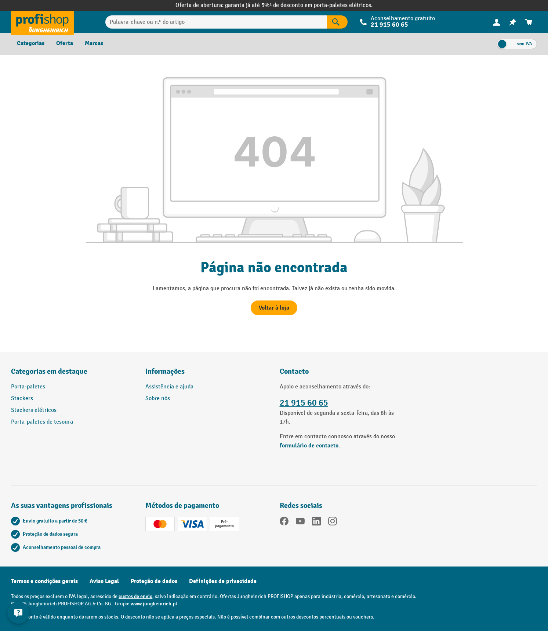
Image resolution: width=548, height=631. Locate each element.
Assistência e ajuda (169, 386)
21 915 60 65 (389, 25)
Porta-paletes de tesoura (42, 421)
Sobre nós (157, 398)
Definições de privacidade (223, 581)
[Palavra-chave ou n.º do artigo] (216, 22)
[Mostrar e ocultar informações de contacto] (18, 613)
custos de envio (135, 596)
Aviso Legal (104, 581)
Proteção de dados (154, 581)
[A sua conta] (497, 22)
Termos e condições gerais (44, 581)
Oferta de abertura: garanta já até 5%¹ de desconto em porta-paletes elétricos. (274, 5)
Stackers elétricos (34, 410)
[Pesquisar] (337, 22)
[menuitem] (497, 22)
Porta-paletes (28, 386)
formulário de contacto (309, 445)
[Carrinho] (529, 22)
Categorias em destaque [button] (49, 371)
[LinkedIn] (316, 522)
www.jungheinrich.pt (154, 604)
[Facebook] (284, 522)
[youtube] (300, 522)
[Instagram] (332, 522)
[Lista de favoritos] (513, 22)
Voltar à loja (274, 307)
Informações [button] (165, 371)
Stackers (22, 398)
